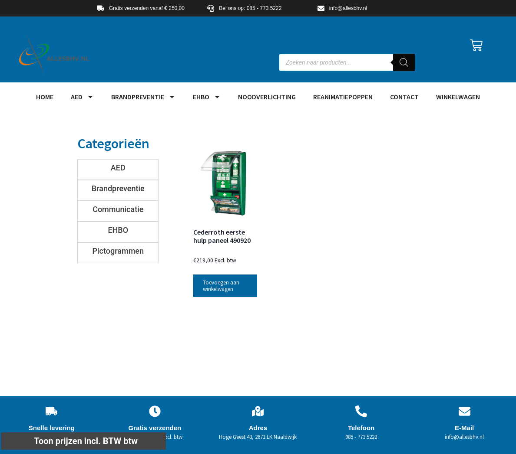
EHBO (207, 97)
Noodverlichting (267, 96)
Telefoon (361, 427)
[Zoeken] (404, 62)
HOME (44, 96)
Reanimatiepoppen (343, 96)
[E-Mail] (464, 411)
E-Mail (464, 427)
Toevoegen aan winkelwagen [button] (221, 286)
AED (82, 97)
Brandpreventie (143, 97)
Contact (404, 96)
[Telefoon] (361, 411)
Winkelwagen (458, 96)
